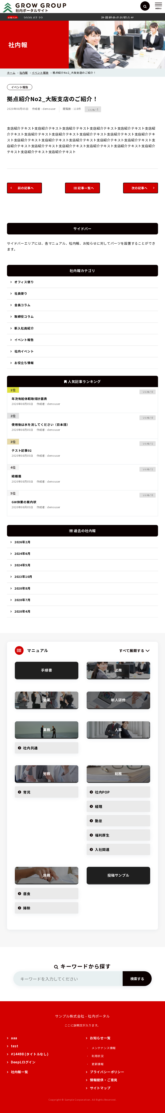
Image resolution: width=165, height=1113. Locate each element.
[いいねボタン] (91, 109)
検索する (137, 978)
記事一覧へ (84, 188)
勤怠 (98, 820)
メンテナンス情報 (104, 1048)
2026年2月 (22, 542)
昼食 (27, 893)
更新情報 (98, 1064)
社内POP (102, 792)
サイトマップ (100, 1088)
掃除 (27, 908)
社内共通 (30, 747)
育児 (27, 792)
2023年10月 (23, 576)
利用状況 (98, 1056)
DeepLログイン (23, 1062)
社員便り (20, 293)
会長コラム (22, 305)
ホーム (11, 72)
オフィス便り (24, 282)
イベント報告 (40, 72)
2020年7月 (22, 600)
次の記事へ (139, 188)
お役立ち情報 (24, 363)
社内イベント (24, 351)
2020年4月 (22, 611)
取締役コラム (24, 316)
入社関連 (102, 849)
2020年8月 (22, 588)
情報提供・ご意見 (103, 1080)
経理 (98, 806)
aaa (14, 1038)
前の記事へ (26, 188)
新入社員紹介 (24, 328)
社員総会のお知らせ (117, 17)
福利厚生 (102, 835)
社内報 (23, 72)
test (14, 1046)
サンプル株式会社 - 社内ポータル (82, 1016)
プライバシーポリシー (107, 1072)
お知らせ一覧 (100, 1038)
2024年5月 (22, 565)
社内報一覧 (19, 1072)
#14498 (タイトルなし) (30, 1054)
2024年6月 (22, 553)
